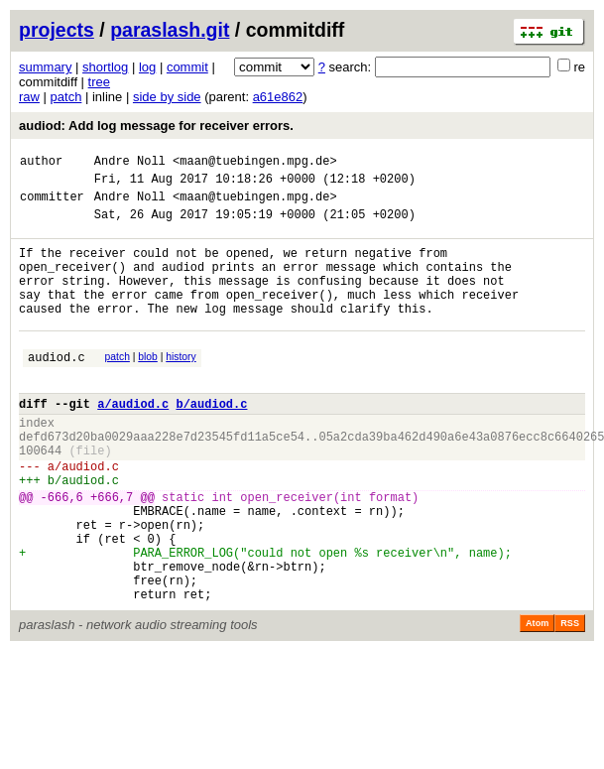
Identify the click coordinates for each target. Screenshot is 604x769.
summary (45, 67)
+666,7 (111, 553)
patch (66, 96)
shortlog (105, 67)
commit (187, 67)
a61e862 (278, 96)
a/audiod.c (133, 442)
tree (99, 81)
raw (29, 96)
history (180, 386)
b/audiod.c (211, 442)
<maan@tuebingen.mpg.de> (255, 163)
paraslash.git (169, 30)
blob (148, 386)
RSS (569, 700)
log (147, 67)
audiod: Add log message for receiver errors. (156, 125)
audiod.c (56, 389)
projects (56, 30)
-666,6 (62, 553)
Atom (537, 700)
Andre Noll (130, 163)
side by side (167, 96)
